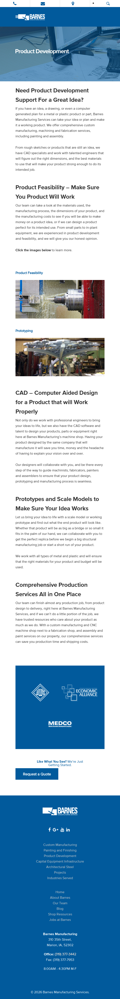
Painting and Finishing (60, 850)
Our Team (60, 903)
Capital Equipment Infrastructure (60, 861)
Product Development (60, 855)
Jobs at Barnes (60, 919)
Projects (60, 872)
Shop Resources (60, 914)
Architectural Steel (60, 866)
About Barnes (60, 897)
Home (60, 892)
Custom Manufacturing (60, 844)
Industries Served (60, 878)
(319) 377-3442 (65, 954)
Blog (60, 908)
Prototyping (24, 330)
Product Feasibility (29, 272)
